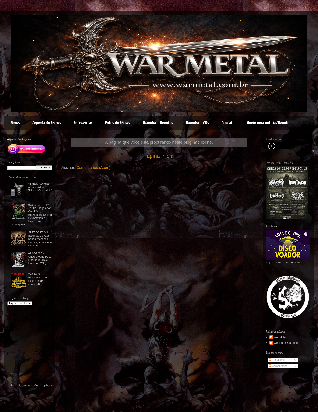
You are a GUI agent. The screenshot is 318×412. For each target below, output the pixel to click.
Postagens (277, 359)
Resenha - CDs (197, 122)
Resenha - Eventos (158, 122)
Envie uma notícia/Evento (268, 122)
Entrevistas (83, 122)
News (15, 122)
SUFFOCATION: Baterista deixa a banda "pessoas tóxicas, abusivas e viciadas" (40, 239)
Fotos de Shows (117, 122)
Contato (228, 122)
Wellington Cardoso (286, 342)
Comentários (278, 365)
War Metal (280, 337)
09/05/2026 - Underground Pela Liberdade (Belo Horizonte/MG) (39, 258)
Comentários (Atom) (93, 168)
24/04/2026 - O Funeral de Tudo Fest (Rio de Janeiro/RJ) (38, 279)
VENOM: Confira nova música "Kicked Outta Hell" (40, 187)
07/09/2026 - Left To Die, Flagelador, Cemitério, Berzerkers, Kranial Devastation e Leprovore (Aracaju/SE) (31, 214)
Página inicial (159, 156)
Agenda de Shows (46, 122)
